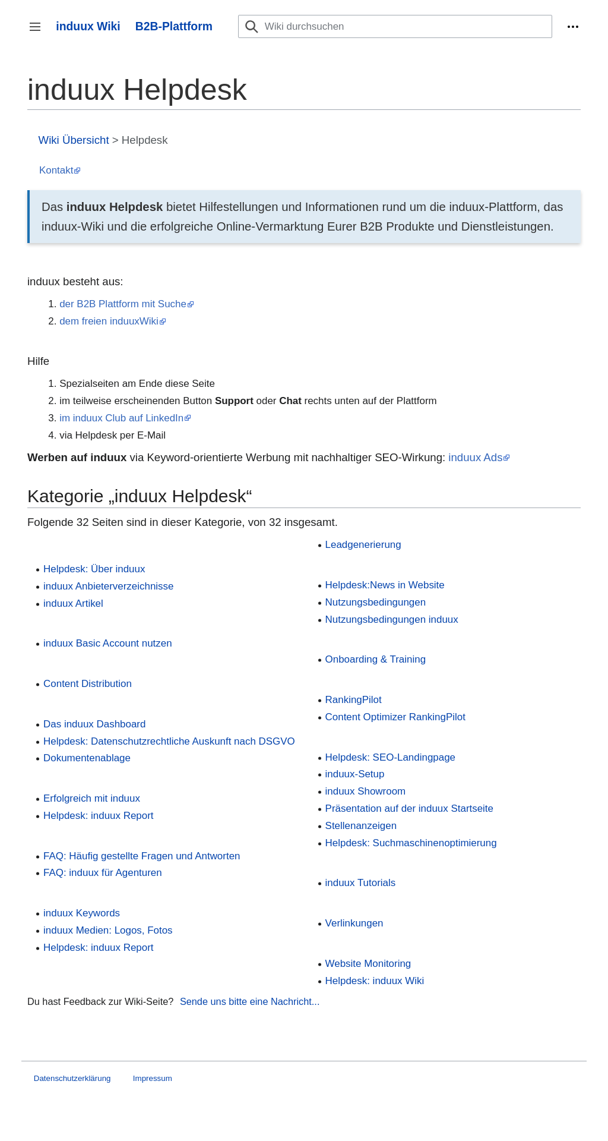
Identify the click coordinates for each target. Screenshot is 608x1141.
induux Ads (475, 457)
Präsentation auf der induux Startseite (409, 808)
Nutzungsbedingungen (375, 602)
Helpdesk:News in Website (385, 585)
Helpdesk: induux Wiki (375, 980)
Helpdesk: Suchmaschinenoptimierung (411, 843)
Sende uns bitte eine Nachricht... (250, 1001)
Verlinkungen (354, 923)
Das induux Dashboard (94, 724)
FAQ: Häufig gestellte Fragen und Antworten (141, 856)
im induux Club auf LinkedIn (121, 418)
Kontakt (56, 170)
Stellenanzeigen (361, 825)
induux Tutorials (360, 882)
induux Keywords (81, 913)
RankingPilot (353, 699)
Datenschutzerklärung (72, 1078)
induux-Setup (355, 774)
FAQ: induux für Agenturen (102, 872)
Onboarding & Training (375, 659)
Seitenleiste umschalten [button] (39, 32)
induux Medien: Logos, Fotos (108, 930)
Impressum (152, 1078)
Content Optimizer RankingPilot (395, 717)
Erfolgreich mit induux (91, 798)
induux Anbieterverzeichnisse (108, 586)
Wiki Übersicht (74, 140)
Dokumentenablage (87, 758)
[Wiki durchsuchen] (395, 26)
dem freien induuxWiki (109, 321)
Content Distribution (87, 683)
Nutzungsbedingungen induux (391, 619)
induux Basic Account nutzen (107, 643)
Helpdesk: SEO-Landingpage (390, 757)
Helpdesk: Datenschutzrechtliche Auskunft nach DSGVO (169, 741)
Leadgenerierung (363, 544)
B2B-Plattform (174, 26)
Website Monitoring (368, 963)
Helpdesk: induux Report (98, 815)
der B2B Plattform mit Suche (122, 304)
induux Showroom (365, 791)
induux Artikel (73, 603)
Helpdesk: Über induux (94, 569)
